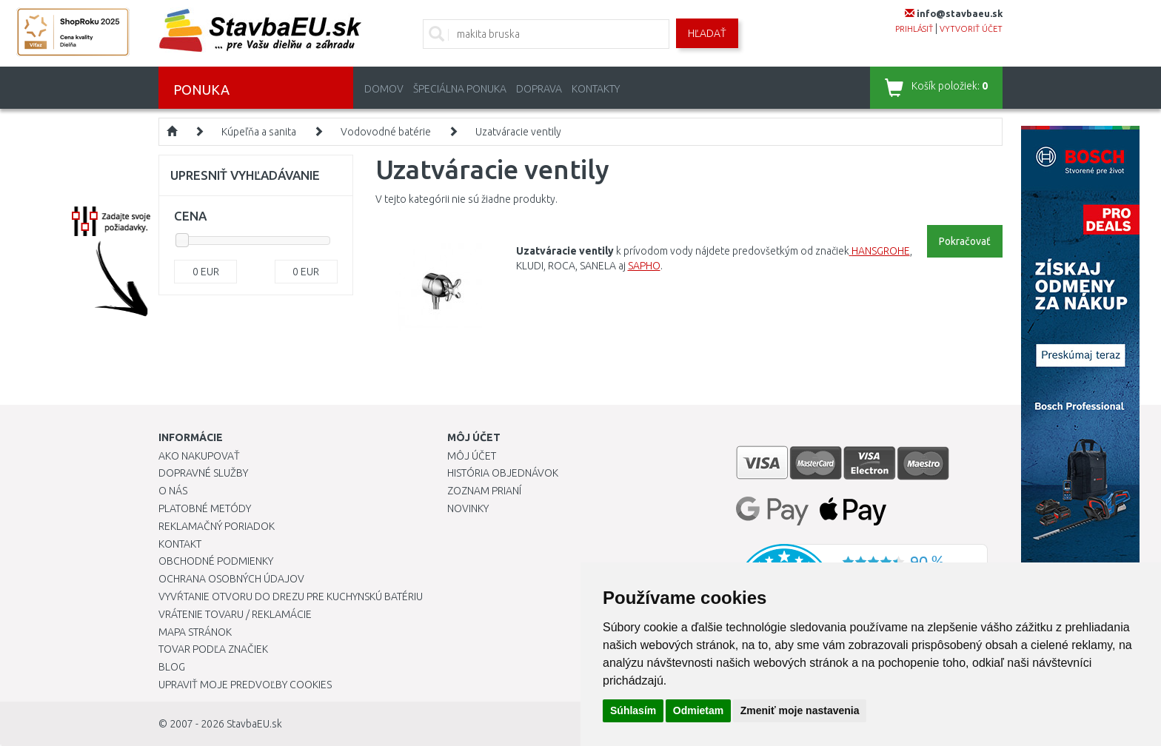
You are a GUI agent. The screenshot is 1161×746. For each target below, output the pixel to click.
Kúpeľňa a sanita (258, 132)
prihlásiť (914, 28)
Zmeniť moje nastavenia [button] (800, 710)
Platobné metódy (204, 508)
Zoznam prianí (484, 491)
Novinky (468, 508)
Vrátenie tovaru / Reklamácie (235, 614)
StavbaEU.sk (254, 724)
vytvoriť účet (971, 28)
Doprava (539, 89)
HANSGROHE (880, 251)
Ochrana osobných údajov (231, 579)
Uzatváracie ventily (518, 132)
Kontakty (596, 89)
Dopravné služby (203, 473)
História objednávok (502, 473)
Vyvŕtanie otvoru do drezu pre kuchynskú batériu (290, 596)
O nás (172, 491)
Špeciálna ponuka (459, 89)
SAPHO (644, 266)
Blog (171, 667)
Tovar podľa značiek (213, 649)
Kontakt (179, 544)
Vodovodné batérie (386, 132)
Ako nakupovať (199, 456)
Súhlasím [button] (633, 710)
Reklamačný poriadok (216, 526)
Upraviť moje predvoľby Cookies (245, 684)
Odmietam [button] (698, 710)
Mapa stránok (195, 632)
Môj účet (471, 456)
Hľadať (707, 33)
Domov (384, 89)
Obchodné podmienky (215, 561)
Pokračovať (965, 241)
